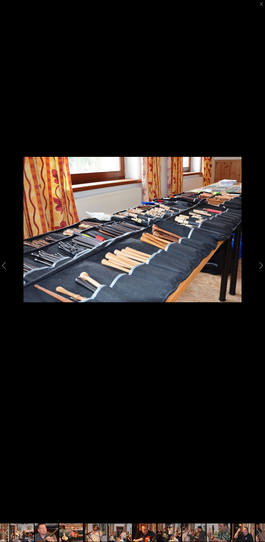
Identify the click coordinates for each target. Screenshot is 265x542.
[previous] (6, 266)
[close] (261, 4)
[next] (258, 266)
